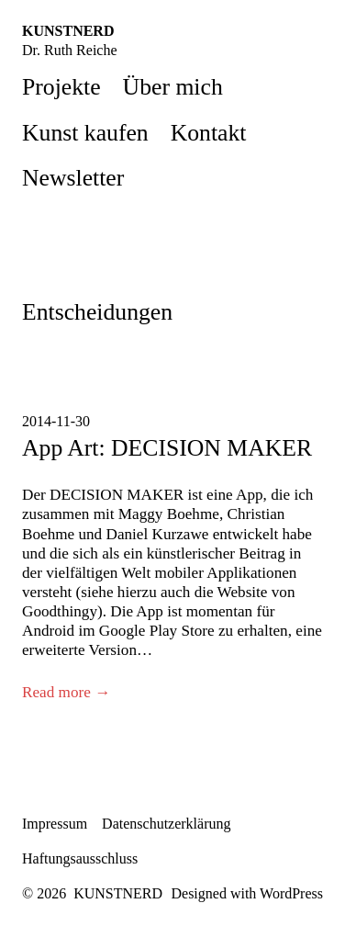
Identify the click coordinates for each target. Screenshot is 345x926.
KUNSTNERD (68, 31)
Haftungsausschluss (80, 858)
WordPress (291, 893)
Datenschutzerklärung (166, 823)
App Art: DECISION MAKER (167, 448)
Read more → (66, 692)
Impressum (54, 823)
